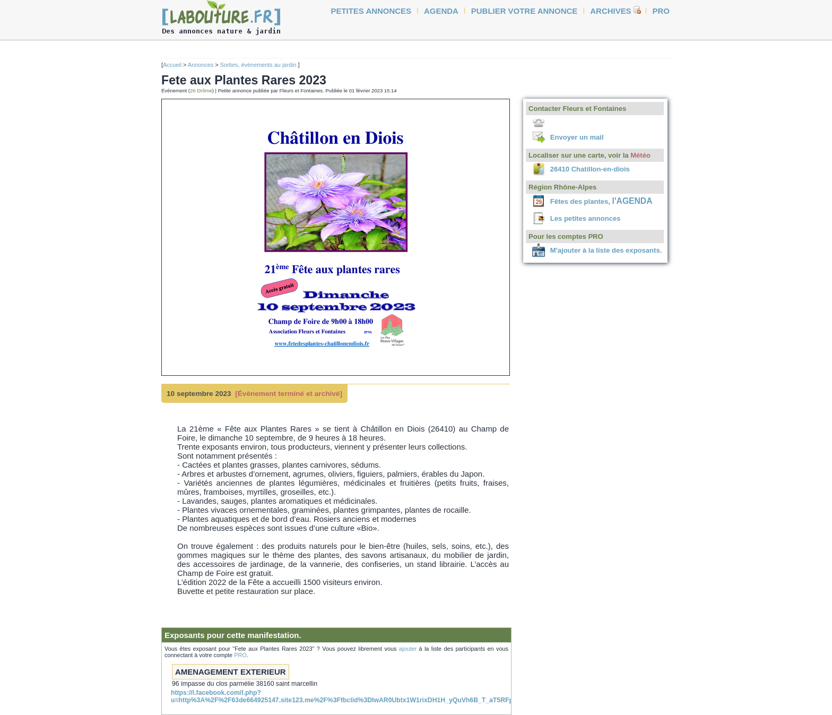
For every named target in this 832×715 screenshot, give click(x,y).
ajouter (408, 648)
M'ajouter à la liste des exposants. (606, 250)
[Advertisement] (124, 203)
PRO (240, 655)
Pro (661, 10)
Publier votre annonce (524, 10)
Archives (610, 10)
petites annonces (371, 10)
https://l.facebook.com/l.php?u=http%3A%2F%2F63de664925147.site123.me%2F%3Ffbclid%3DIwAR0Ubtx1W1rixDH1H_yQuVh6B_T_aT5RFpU (344, 696)
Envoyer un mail (577, 137)
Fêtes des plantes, (601, 201)
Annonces (200, 65)
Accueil (172, 65)
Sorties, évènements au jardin (259, 65)
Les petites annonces (585, 218)
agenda (441, 10)
